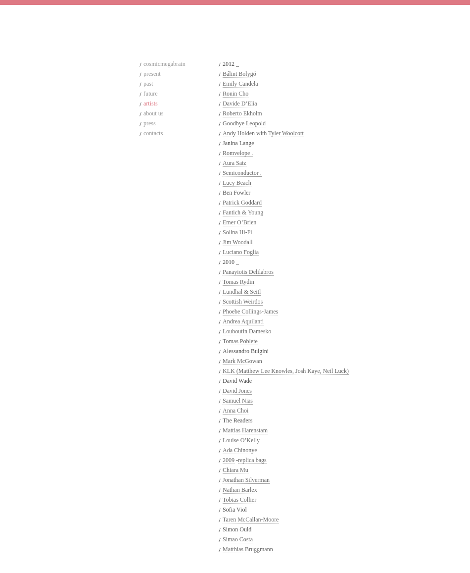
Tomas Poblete (240, 341)
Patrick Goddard (242, 202)
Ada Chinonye (240, 450)
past (148, 83)
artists (150, 103)
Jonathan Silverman (246, 479)
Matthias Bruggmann (248, 549)
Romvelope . (238, 153)
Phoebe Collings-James (250, 311)
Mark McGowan (242, 361)
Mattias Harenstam (245, 430)
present (152, 73)
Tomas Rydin (238, 281)
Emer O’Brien (239, 222)
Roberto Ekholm (242, 113)
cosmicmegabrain (164, 63)
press (149, 123)
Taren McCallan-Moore (251, 519)
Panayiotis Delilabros (248, 271)
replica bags (252, 460)
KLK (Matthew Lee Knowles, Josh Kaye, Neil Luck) (286, 370)
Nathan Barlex (240, 489)
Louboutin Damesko (247, 331)
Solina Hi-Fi (237, 232)
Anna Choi (235, 410)
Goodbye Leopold (244, 123)
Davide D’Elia (240, 103)
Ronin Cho (235, 93)
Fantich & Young (243, 212)
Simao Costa (238, 539)
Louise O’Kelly (241, 440)
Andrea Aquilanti (243, 321)
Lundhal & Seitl (242, 291)
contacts (153, 133)
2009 (229, 460)
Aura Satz (234, 162)
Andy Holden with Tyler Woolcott (263, 133)
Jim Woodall (237, 242)
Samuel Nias (238, 400)
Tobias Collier (239, 499)
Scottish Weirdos (243, 301)
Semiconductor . (242, 172)
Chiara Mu (235, 470)
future (150, 93)
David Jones (237, 390)
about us (153, 113)
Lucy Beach (237, 182)
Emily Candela (240, 83)
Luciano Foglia (241, 252)
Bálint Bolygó (239, 73)
